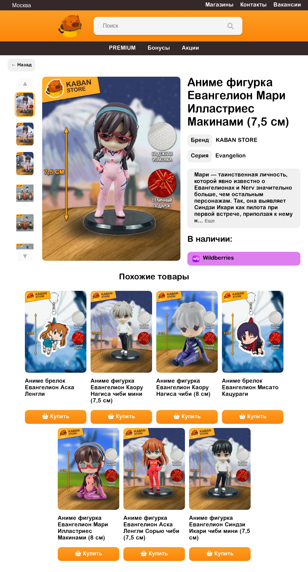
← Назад (21, 65)
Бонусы (159, 48)
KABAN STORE (222, 142)
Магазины (219, 5)
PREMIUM (122, 48)
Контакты (253, 5)
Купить (55, 416)
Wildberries (213, 258)
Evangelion (216, 157)
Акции (190, 48)
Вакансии (287, 5)
